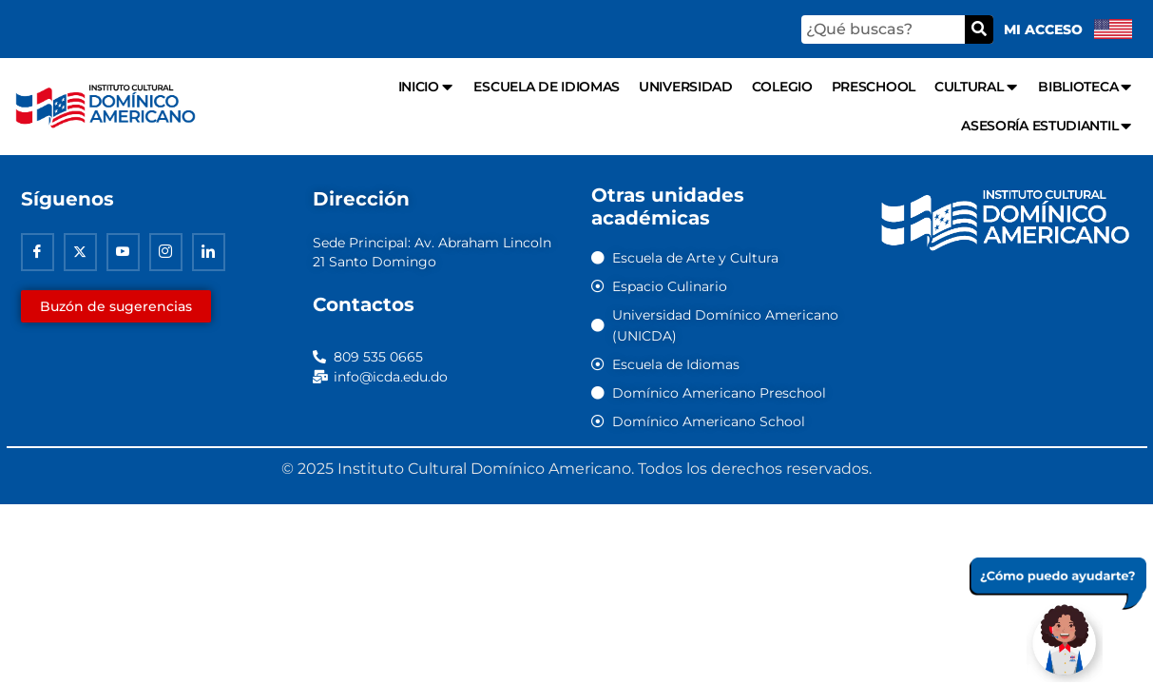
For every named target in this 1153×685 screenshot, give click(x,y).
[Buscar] (979, 29)
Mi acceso (1043, 29)
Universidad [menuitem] (686, 86)
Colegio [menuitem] (782, 86)
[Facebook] (37, 253)
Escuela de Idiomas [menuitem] (546, 86)
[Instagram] (166, 253)
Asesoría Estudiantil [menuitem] (1047, 126)
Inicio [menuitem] (426, 87)
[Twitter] (80, 253)
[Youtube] (123, 253)
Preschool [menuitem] (873, 86)
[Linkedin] (208, 253)
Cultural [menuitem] (976, 87)
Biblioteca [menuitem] (1086, 87)
